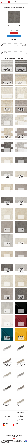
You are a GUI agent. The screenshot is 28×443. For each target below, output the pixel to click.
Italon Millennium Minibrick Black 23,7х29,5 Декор (7, 149)
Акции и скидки (7, 415)
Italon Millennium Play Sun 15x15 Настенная (20, 337)
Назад (2, 5)
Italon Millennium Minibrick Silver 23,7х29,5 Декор (20, 149)
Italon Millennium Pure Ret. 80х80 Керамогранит (7, 216)
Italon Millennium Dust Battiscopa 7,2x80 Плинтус (7, 404)
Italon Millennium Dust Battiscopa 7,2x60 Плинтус (21, 364)
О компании (7, 412)
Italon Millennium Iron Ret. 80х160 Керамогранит (20, 190)
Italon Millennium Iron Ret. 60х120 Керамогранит (20, 257)
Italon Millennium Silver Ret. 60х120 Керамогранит (20, 270)
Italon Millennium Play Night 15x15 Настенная (20, 310)
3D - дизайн (20, 415)
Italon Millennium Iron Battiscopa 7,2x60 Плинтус (7, 364)
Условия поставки (7, 419)
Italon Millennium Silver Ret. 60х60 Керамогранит (7, 310)
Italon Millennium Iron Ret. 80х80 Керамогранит (7, 230)
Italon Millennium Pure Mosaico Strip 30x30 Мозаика (7, 96)
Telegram (14, 438)
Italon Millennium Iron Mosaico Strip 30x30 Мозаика (7, 82)
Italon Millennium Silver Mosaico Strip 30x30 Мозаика (7, 69)
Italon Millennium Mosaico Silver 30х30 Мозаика (7, 123)
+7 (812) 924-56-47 (14, 436)
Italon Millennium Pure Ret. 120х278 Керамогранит (7, 163)
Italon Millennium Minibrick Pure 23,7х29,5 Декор (20, 123)
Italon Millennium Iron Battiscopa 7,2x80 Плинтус (21, 391)
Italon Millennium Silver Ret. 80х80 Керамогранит (7, 243)
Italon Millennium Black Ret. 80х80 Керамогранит (20, 230)
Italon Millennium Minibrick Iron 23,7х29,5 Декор (20, 136)
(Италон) (25, 42)
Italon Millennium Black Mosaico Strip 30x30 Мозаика (20, 69)
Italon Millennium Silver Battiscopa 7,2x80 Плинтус (21, 377)
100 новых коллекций (20, 413)
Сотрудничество (7, 416)
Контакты (7, 420)
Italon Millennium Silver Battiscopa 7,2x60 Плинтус (7, 351)
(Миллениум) (24, 46)
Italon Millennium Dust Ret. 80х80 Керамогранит (20, 216)
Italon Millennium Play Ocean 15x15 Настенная (7, 337)
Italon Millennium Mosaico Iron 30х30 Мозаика (20, 109)
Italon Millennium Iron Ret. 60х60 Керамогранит (7, 297)
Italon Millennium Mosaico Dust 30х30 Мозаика (7, 109)
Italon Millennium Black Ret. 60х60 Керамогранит (20, 297)
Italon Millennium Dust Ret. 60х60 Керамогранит (20, 283)
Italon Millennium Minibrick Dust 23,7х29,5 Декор (7, 136)
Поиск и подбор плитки (20, 412)
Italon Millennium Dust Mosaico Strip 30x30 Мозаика (20, 82)
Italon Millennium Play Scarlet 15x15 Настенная (20, 324)
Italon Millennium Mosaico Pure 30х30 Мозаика (20, 96)
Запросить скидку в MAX (14, 36)
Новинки (7, 413)
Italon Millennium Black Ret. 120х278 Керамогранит (20, 163)
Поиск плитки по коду (20, 420)
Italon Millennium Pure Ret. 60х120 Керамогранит (20, 243)
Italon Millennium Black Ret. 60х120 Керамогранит (7, 270)
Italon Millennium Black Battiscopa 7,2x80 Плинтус (7, 391)
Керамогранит (20, 416)
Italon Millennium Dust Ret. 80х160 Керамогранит (7, 190)
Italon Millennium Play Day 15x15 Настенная (7, 324)
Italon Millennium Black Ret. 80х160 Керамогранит (7, 203)
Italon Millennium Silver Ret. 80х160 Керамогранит (20, 203)
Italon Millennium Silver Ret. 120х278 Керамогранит (7, 176)
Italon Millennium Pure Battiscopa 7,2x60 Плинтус (7, 377)
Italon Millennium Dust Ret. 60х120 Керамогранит (7, 257)
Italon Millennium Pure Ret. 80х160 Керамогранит (20, 176)
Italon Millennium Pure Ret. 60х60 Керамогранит (7, 283)
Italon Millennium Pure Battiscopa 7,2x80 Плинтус (21, 404)
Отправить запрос (20, 419)
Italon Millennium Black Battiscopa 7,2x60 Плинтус (21, 351)
